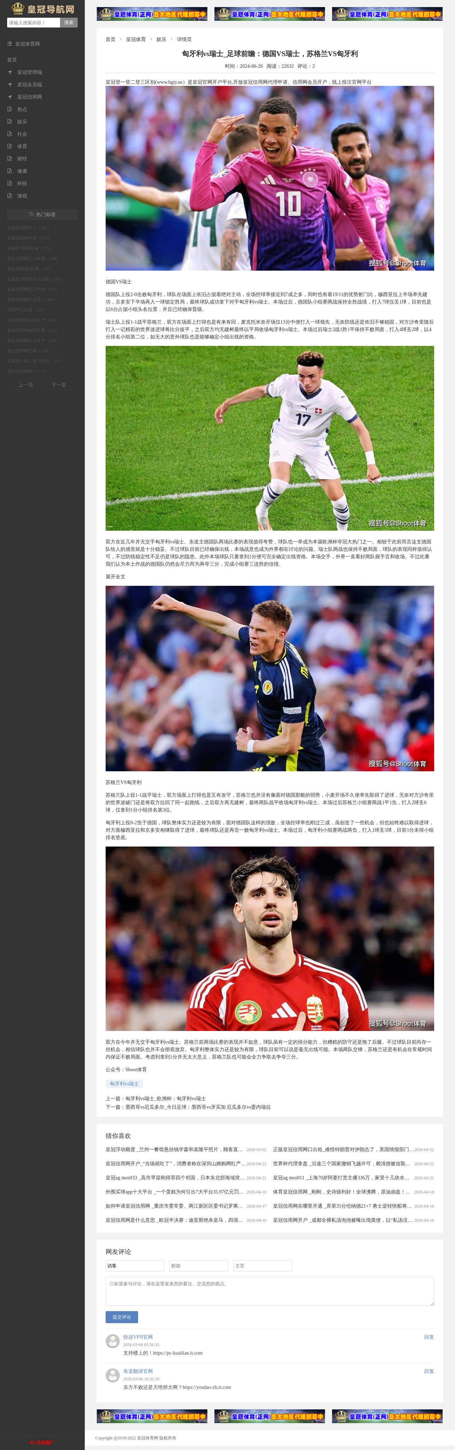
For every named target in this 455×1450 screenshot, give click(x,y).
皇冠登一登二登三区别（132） (35, 361)
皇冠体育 (136, 39)
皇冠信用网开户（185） (29, 227)
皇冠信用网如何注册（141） (33, 330)
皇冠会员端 (24, 84)
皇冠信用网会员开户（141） (33, 320)
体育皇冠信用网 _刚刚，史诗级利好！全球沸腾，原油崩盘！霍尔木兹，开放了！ (361, 1192)
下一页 (59, 385)
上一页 (25, 385)
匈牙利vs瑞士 (124, 1083)
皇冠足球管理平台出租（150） (35, 279)
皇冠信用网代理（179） (29, 238)
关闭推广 (45, 1442)
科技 (17, 183)
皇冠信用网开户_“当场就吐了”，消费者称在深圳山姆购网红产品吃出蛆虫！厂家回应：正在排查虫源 (215, 1163)
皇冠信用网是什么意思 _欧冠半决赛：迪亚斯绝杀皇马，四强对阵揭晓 (182, 1220)
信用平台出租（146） (27, 309)
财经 (17, 158)
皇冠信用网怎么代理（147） (33, 289)
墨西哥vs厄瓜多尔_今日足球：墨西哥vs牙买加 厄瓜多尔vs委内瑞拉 (198, 1107)
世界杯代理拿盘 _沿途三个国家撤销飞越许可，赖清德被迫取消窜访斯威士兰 (356, 1163)
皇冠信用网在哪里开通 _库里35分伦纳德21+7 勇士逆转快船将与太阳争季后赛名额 (362, 1206)
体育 (17, 146)
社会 (17, 134)
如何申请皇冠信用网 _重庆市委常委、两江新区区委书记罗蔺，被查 (179, 1206)
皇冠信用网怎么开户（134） (33, 340)
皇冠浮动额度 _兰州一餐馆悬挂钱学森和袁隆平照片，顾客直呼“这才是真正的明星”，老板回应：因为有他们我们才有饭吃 (238, 1149)
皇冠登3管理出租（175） (30, 248)
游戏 (17, 196)
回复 (429, 1341)
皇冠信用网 (24, 97)
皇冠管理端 (24, 72)
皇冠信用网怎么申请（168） (33, 258)
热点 (17, 109)
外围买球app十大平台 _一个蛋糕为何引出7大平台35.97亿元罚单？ (177, 1192)
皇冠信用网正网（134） (29, 350)
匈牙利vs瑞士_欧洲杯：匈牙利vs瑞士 (165, 1098)
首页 (12, 60)
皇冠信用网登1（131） (28, 371)
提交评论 (122, 1321)
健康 (17, 171)
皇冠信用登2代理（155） (30, 268)
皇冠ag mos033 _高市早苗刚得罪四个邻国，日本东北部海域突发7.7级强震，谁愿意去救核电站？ (210, 1177)
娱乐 (17, 121)
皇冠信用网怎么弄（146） (31, 299)
